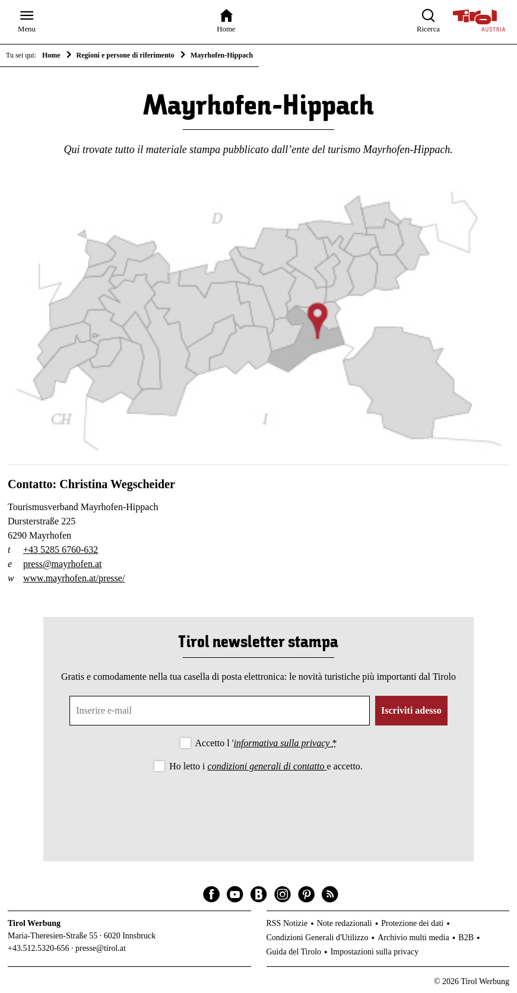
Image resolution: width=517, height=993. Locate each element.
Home (51, 55)
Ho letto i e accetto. (266, 766)
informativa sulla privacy (283, 743)
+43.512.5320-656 (38, 948)
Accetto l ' (266, 743)
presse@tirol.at (100, 948)
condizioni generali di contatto (267, 766)
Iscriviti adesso (411, 710)
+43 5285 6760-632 (60, 550)
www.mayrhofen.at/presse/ (74, 578)
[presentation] (258, 807)
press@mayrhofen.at (62, 564)
